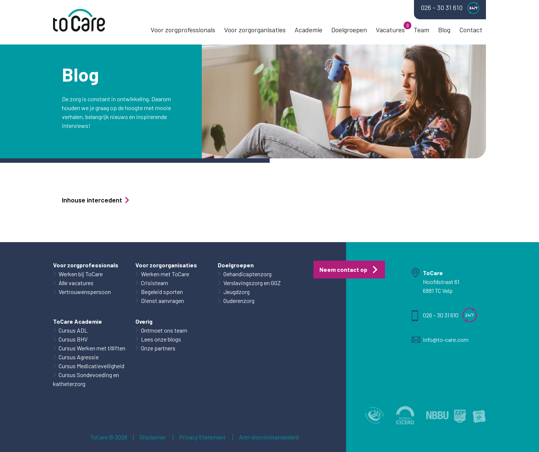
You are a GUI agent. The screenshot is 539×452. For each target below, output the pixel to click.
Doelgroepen (349, 30)
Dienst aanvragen (162, 300)
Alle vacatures (76, 282)
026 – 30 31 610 (441, 315)
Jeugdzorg (236, 291)
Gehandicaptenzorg (247, 273)
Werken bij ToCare (81, 273)
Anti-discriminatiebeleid (269, 437)
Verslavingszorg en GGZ (252, 282)
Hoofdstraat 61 (441, 281)
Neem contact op (343, 269)
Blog (444, 30)
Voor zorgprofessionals (183, 30)
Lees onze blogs (161, 339)
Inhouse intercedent (96, 200)
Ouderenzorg (238, 300)
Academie (308, 30)
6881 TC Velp (438, 290)
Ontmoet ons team (164, 330)
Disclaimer (152, 437)
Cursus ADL (73, 330)
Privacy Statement (202, 437)
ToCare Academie (77, 321)
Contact (470, 30)
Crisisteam (154, 282)
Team (421, 30)
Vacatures (390, 30)
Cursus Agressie (79, 356)
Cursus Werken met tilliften (92, 348)
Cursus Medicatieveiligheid (91, 365)
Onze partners (158, 348)
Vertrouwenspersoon (85, 291)
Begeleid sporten (162, 291)
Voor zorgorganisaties (255, 30)
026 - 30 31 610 (450, 8)
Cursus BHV (73, 339)
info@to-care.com (446, 339)
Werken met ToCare (165, 273)
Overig (143, 321)
